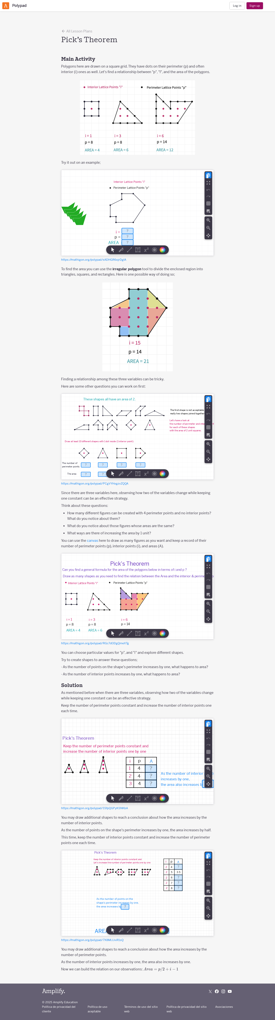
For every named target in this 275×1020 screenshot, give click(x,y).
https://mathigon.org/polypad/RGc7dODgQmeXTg (95, 643)
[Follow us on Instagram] (223, 991)
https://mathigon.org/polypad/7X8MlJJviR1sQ (92, 940)
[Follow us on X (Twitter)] (210, 991)
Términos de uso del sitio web (141, 1009)
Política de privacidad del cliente (58, 1009)
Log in (237, 5)
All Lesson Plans (76, 31)
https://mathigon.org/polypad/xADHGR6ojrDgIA (93, 259)
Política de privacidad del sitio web (187, 1009)
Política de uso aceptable (97, 1009)
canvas (92, 540)
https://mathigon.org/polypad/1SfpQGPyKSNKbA (94, 808)
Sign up (254, 5)
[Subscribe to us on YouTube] (229, 991)
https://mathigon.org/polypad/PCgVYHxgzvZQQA (94, 483)
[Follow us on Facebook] (217, 991)
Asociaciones (224, 1007)
